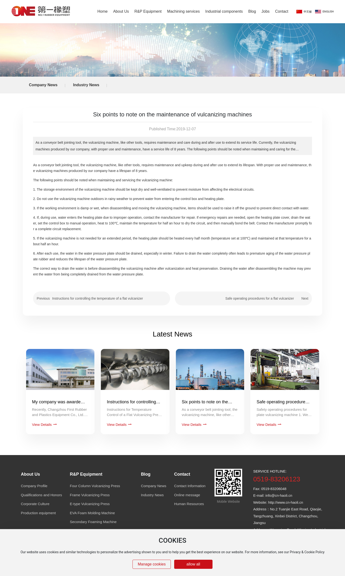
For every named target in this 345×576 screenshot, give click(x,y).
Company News (43, 85)
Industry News (86, 85)
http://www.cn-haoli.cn (285, 502)
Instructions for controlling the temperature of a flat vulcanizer (97, 298)
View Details (42, 424)
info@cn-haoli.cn (278, 495)
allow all (193, 564)
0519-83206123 (276, 479)
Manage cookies (152, 564)
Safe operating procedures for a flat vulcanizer (259, 298)
